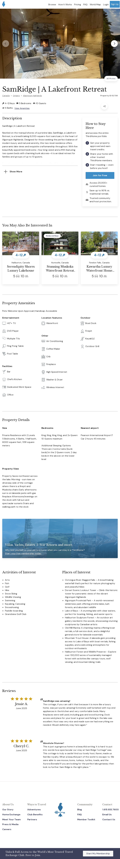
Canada (6, 95)
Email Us (107, 814)
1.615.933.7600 (110, 809)
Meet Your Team (11, 819)
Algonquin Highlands (32, 95)
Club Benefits (35, 814)
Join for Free (100, 175)
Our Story (7, 809)
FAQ (79, 814)
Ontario (16, 95)
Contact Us (108, 819)
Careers (6, 829)
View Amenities (22, 108)
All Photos (111, 78)
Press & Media (10, 824)
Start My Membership (98, 853)
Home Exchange (11, 814)
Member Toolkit (86, 819)
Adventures (34, 809)
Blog (79, 809)
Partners (32, 819)
